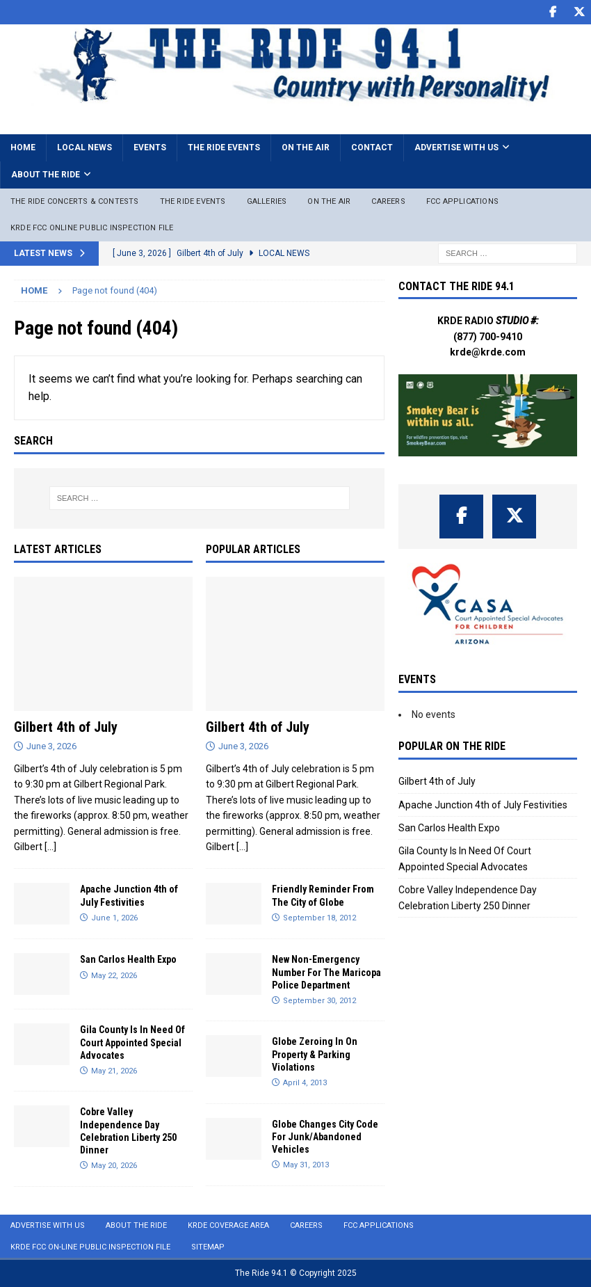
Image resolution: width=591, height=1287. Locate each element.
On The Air (328, 201)
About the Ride (45, 174)
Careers (388, 201)
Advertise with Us (456, 147)
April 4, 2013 (305, 1082)
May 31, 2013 (306, 1164)
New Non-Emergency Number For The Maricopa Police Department (326, 972)
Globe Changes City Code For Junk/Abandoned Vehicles (325, 1137)
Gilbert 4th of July (66, 727)
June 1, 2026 (114, 917)
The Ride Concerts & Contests (74, 201)
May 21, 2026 (114, 1071)
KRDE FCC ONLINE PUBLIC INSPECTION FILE (92, 227)
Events (149, 147)
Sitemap (208, 1247)
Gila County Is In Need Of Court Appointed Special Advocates (132, 1042)
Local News (84, 147)
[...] (50, 846)
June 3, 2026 (51, 746)
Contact (372, 147)
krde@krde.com (488, 352)
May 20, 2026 (114, 1165)
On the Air (306, 147)
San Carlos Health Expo (128, 959)
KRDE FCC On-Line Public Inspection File (90, 1247)
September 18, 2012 (319, 917)
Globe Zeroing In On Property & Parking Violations (314, 1054)
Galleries (267, 201)
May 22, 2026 (114, 975)
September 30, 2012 (319, 1000)
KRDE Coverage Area (228, 1225)
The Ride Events (224, 147)
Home (22, 147)
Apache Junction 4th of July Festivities (482, 804)
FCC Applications (462, 201)
